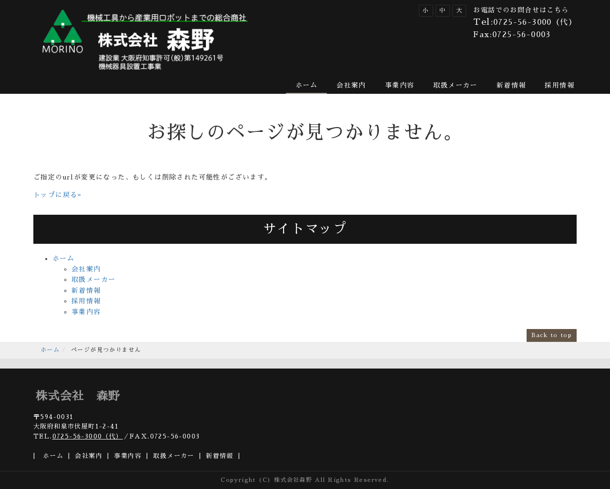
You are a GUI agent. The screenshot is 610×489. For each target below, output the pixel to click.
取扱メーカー (455, 85)
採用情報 (559, 85)
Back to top (551, 335)
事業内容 (400, 85)
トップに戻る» (57, 194)
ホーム (306, 85)
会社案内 (351, 85)
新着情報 (511, 85)
